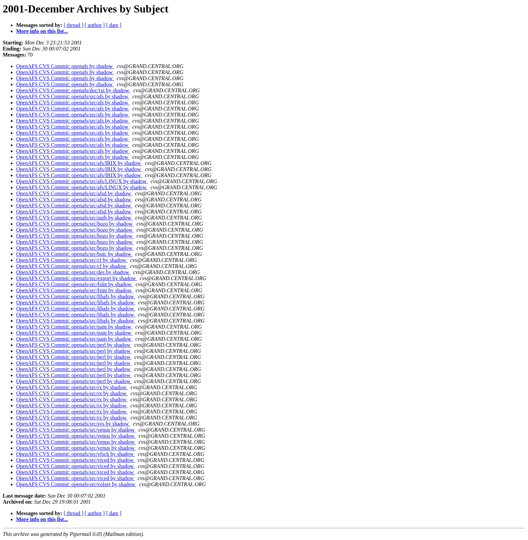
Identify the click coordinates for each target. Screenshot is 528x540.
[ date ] (113, 25)
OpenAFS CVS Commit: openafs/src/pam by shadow (74, 327)
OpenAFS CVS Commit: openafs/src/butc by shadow (74, 254)
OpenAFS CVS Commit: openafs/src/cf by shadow (72, 260)
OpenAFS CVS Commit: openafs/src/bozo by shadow (75, 224)
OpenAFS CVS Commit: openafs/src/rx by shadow (72, 387)
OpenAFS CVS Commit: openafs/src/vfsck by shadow (75, 454)
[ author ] (95, 25)
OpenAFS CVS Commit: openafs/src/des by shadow (73, 272)
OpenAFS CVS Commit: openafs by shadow (65, 66)
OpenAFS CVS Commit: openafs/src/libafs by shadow (75, 296)
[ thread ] (74, 25)
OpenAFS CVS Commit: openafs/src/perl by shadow (74, 345)
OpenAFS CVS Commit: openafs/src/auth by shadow (74, 218)
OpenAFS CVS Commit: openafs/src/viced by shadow (75, 460)
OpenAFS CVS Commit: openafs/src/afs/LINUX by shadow (82, 181)
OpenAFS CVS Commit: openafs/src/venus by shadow (76, 430)
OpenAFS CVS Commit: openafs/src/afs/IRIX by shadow (79, 163)
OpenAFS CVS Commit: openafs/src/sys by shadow (73, 424)
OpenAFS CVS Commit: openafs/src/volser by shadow (76, 484)
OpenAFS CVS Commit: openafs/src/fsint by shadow (74, 284)
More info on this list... (42, 31)
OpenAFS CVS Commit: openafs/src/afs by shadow (73, 96)
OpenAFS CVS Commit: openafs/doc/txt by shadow (73, 90)
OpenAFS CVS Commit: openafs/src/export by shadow (76, 278)
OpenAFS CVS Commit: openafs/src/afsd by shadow (74, 193)
